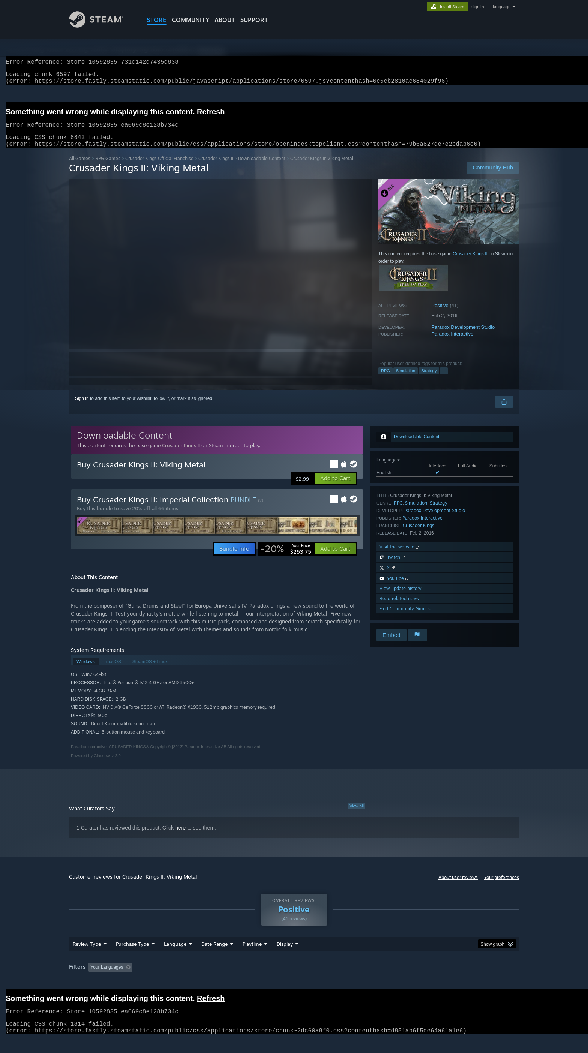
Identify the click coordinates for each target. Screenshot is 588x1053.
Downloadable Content (261, 167)
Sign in (82, 407)
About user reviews (458, 886)
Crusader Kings (418, 534)
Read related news (399, 607)
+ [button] (443, 379)
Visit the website (400, 556)
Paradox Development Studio (463, 336)
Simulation (405, 379)
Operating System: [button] (357, 981)
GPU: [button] (421, 981)
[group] (294, 982)
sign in (477, 6)
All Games (79, 167)
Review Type (87, 958)
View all (357, 815)
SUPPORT (254, 20)
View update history (401, 597)
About (224, 20)
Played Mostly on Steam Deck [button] (294, 981)
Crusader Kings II (215, 167)
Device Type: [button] (453, 981)
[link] (286, 558)
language (501, 6)
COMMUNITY (190, 20)
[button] (335, 487)
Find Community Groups (405, 617)
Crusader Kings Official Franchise (159, 167)
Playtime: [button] (240, 981)
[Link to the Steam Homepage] (102, 25)
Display (285, 958)
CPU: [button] (395, 981)
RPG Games (107, 167)
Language (175, 958)
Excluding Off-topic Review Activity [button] (182, 981)
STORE (156, 20)
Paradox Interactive (452, 343)
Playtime (252, 958)
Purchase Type (132, 958)
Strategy (428, 379)
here (180, 837)
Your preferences (501, 886)
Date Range (214, 958)
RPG (385, 379)
